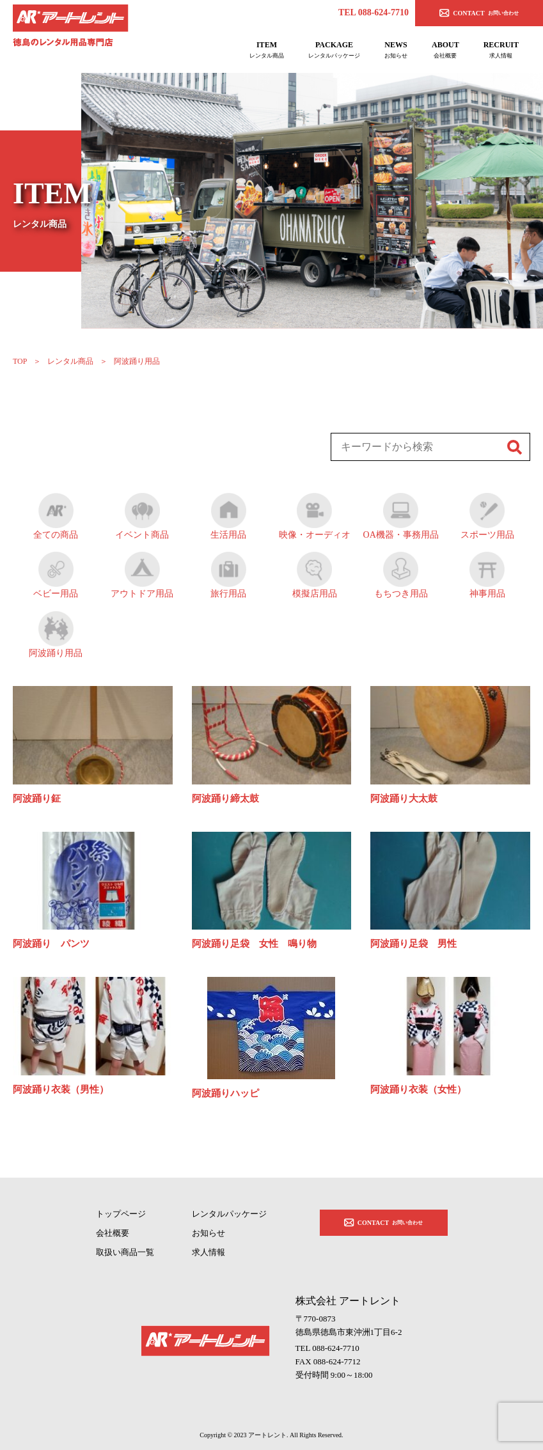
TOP (20, 361)
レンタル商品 (70, 361)
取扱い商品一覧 (125, 1252)
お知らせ (208, 1233)
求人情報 (208, 1252)
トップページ (121, 1214)
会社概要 (112, 1233)
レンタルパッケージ (229, 1214)
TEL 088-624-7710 (373, 12)
